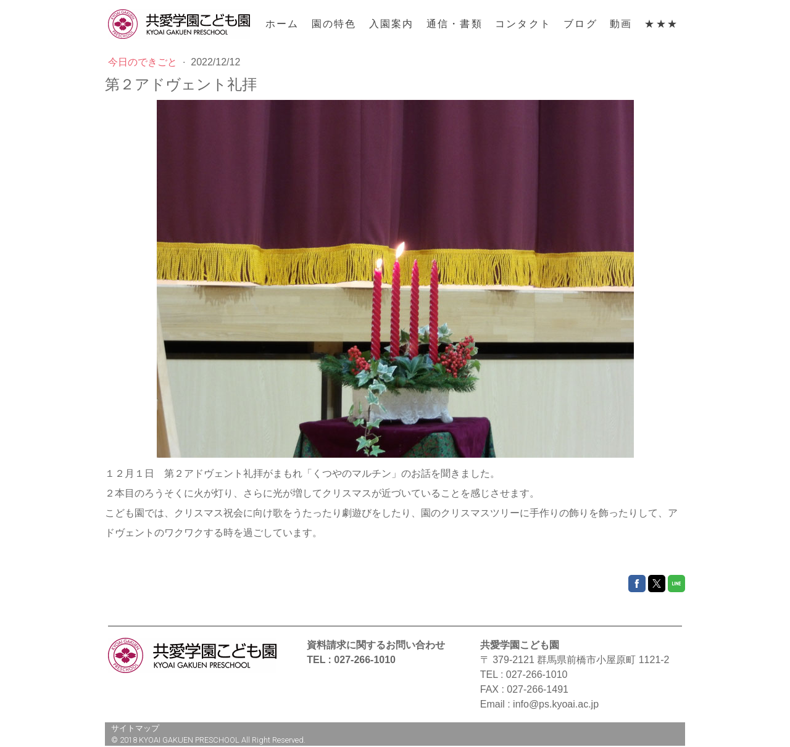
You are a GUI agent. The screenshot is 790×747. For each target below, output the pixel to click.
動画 (621, 24)
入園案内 (391, 24)
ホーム (282, 24)
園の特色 (334, 24)
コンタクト (523, 24)
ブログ (580, 24)
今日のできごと (144, 62)
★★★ (661, 24)
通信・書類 (454, 24)
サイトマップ (135, 728)
